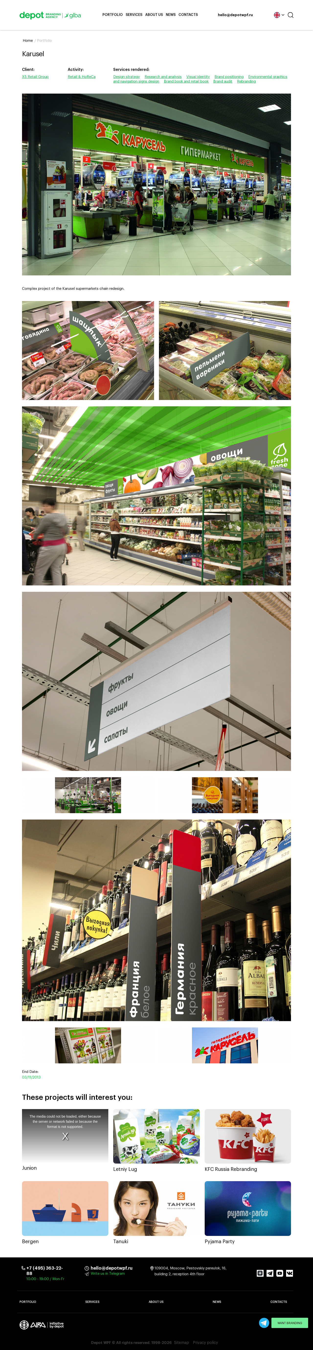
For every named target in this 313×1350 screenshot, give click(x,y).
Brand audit (222, 81)
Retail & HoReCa (82, 77)
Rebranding (246, 81)
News (171, 15)
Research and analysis (163, 77)
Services (134, 15)
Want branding (290, 1323)
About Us (154, 15)
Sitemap (181, 1343)
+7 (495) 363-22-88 (44, 1271)
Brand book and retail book (186, 81)
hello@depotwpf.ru (235, 15)
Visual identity (198, 77)
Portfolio (112, 15)
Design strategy (126, 77)
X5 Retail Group (35, 77)
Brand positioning (229, 77)
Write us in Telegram (108, 1273)
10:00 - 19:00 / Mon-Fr (45, 1279)
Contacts (188, 15)
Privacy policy (205, 1343)
